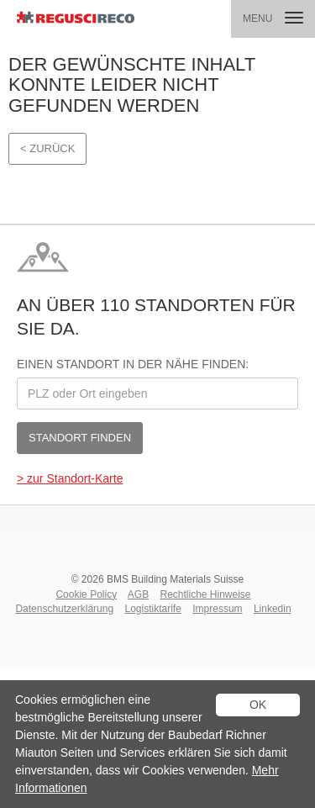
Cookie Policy (86, 594)
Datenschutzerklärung (64, 609)
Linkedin (272, 609)
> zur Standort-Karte (70, 478)
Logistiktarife (152, 609)
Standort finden (80, 437)
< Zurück (47, 148)
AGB (138, 594)
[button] (273, 19)
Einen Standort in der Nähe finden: (133, 364)
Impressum (217, 609)
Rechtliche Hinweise (205, 594)
